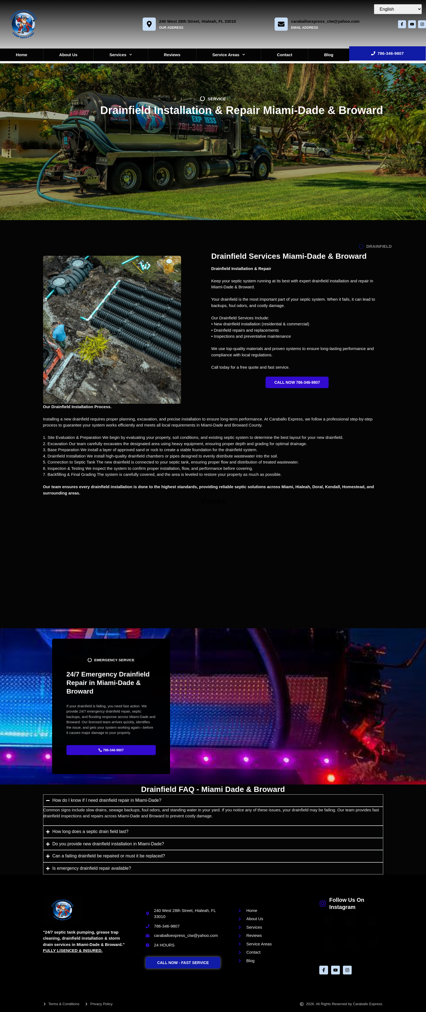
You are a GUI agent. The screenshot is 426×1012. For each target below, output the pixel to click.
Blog (328, 54)
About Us (68, 54)
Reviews (172, 54)
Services (120, 54)
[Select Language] (398, 9)
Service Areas (228, 54)
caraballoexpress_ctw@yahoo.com (323, 21)
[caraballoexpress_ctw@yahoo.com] (279, 24)
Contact (284, 54)
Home (21, 54)
